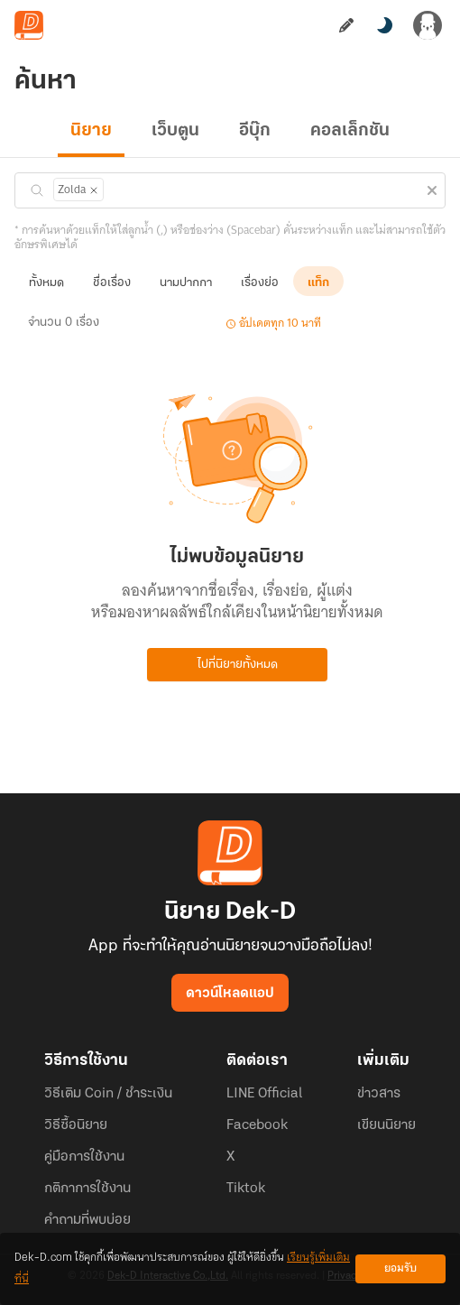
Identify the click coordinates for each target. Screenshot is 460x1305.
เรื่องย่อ (260, 283)
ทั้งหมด (46, 283)
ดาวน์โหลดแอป (230, 993)
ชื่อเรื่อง (112, 283)
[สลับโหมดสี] (384, 25)
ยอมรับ (400, 1268)
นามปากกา (186, 283)
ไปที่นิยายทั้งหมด (238, 664)
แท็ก (318, 283)
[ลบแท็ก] (92, 190)
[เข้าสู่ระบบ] (427, 25)
